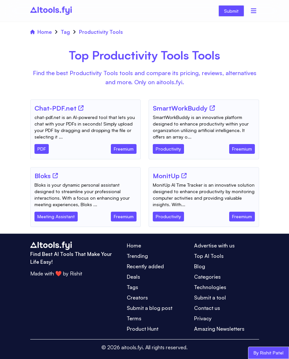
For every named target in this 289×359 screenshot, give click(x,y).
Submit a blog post (149, 308)
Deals (133, 276)
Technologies (210, 287)
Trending (137, 256)
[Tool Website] (81, 108)
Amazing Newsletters (219, 329)
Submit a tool (210, 297)
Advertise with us (214, 245)
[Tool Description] (85, 127)
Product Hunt (142, 329)
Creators (137, 297)
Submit (231, 11)
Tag (65, 32)
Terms (134, 318)
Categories (207, 276)
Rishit (76, 273)
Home (41, 32)
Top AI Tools (209, 256)
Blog (199, 266)
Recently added (145, 266)
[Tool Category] (41, 147)
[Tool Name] (55, 108)
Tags (132, 287)
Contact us (207, 308)
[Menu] (253, 10)
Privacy (203, 318)
